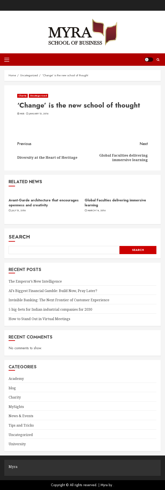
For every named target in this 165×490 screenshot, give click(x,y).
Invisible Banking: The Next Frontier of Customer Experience (59, 300)
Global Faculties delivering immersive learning (115, 202)
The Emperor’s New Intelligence (35, 281)
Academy (16, 378)
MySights (16, 406)
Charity (22, 95)
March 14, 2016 (96, 210)
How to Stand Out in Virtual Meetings (39, 318)
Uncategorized (38, 95)
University (17, 444)
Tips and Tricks (21, 425)
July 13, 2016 (19, 210)
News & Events (21, 416)
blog (12, 388)
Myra (104, 485)
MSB (22, 113)
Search (19, 236)
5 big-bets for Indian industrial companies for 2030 (50, 309)
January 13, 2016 (39, 113)
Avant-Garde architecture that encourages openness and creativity (44, 202)
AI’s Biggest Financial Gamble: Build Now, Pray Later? (53, 290)
